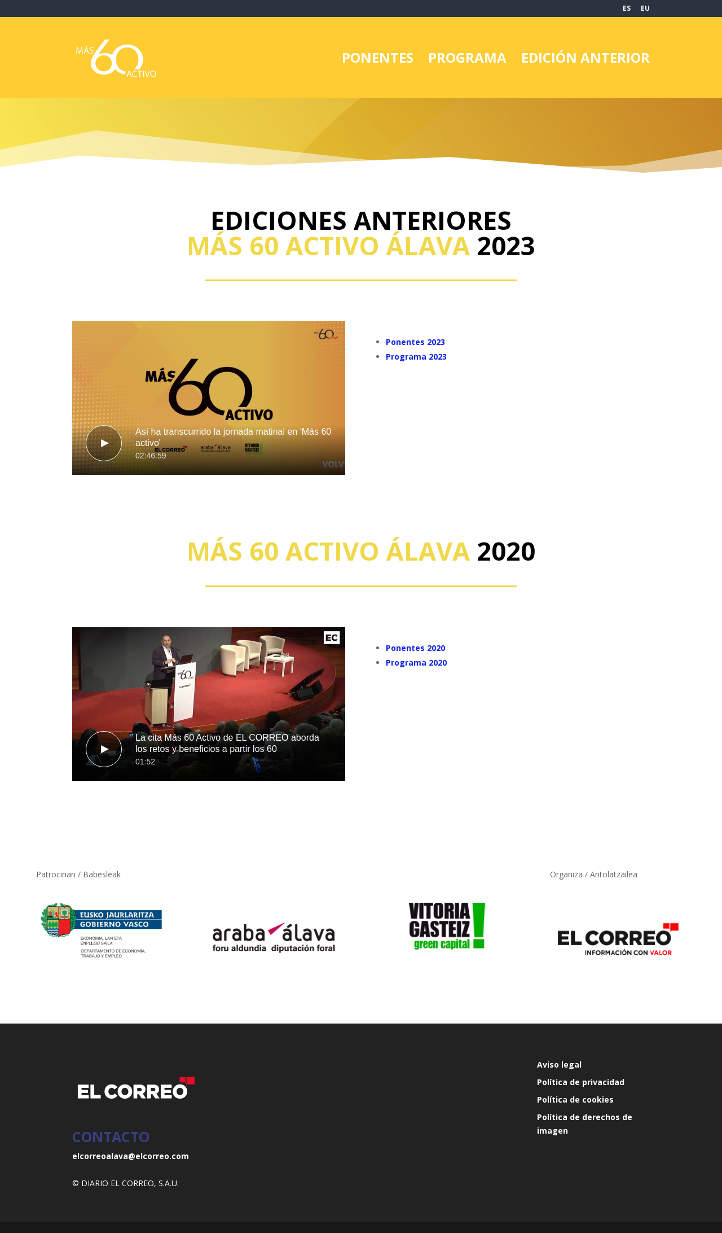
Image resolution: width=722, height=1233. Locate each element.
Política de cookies (575, 1099)
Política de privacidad (580, 1082)
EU (645, 9)
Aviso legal (559, 1064)
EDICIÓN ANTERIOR (585, 60)
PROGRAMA (467, 60)
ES (627, 9)
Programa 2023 (416, 356)
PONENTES (377, 60)
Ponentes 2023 (415, 341)
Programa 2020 (416, 662)
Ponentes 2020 (415, 647)
